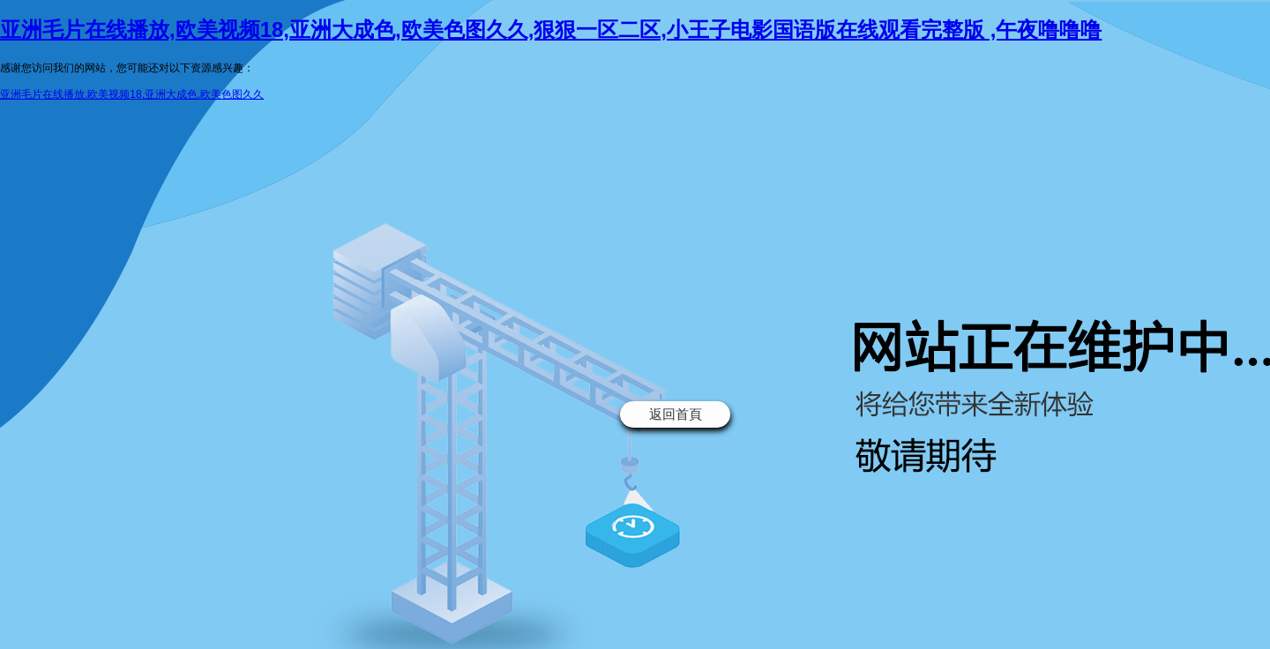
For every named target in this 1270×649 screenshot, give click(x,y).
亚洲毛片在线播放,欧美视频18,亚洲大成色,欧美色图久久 (132, 94)
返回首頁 (675, 414)
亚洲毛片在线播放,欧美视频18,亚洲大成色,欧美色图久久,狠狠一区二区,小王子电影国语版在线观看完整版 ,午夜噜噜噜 (551, 29)
